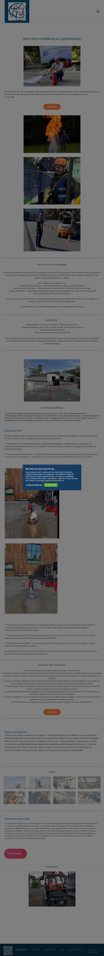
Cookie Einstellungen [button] (34, 485)
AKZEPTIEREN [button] (50, 485)
